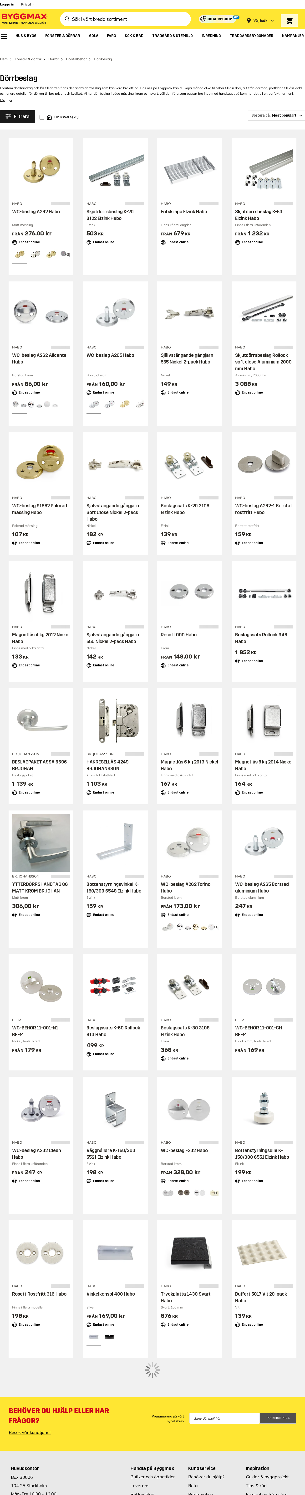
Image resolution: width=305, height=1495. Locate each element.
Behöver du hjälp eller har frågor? (59, 1385)
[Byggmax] (24, 19)
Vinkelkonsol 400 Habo (110, 1284)
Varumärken (143, 1482)
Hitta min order (203, 1473)
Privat (26, 4)
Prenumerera (278, 1388)
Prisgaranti (142, 1473)
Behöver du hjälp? (206, 1446)
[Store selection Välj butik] (260, 20)
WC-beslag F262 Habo (184, 1140)
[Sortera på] (276, 105)
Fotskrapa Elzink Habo (184, 202)
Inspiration (257, 1438)
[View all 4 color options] (215, 917)
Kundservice (202, 1438)
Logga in (7, 4)
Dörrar (53, 49)
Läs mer (6, 90)
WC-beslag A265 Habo (110, 345)
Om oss (253, 1486)
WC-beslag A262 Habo (36, 202)
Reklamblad (142, 1464)
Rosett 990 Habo (179, 625)
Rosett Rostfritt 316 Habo (39, 1284)
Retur (193, 1455)
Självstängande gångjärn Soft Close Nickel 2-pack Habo (112, 502)
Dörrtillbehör (76, 49)
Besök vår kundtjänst (30, 1402)
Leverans (140, 1455)
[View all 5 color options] (66, 244)
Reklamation (200, 1464)
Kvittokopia (199, 1482)
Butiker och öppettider (153, 1446)
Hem (4, 49)
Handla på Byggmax (152, 1438)
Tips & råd (256, 1455)
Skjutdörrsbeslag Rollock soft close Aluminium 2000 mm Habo (263, 352)
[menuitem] (4, 36)
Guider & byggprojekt (267, 1446)
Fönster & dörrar (28, 49)
